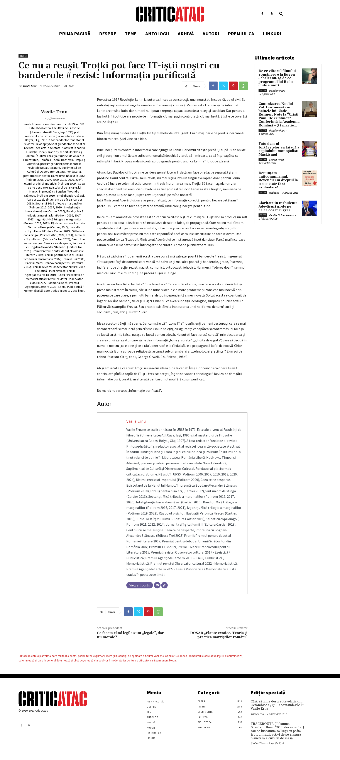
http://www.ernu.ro (54, 118)
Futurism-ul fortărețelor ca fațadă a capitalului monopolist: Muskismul (279, 149)
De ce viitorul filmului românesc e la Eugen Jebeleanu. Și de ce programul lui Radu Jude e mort (277, 78)
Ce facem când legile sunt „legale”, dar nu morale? (130, 635)
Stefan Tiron (276, 160)
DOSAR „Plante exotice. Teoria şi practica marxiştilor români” (218, 635)
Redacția (274, 192)
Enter (262, 90)
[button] (281, 14)
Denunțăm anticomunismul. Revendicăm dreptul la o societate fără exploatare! (278, 180)
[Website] (164, 585)
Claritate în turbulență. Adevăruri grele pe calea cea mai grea (279, 206)
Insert (23, 56)
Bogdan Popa (277, 90)
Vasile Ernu (29, 86)
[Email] (157, 585)
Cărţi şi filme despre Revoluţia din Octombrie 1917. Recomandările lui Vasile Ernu (277, 705)
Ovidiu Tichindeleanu (281, 215)
